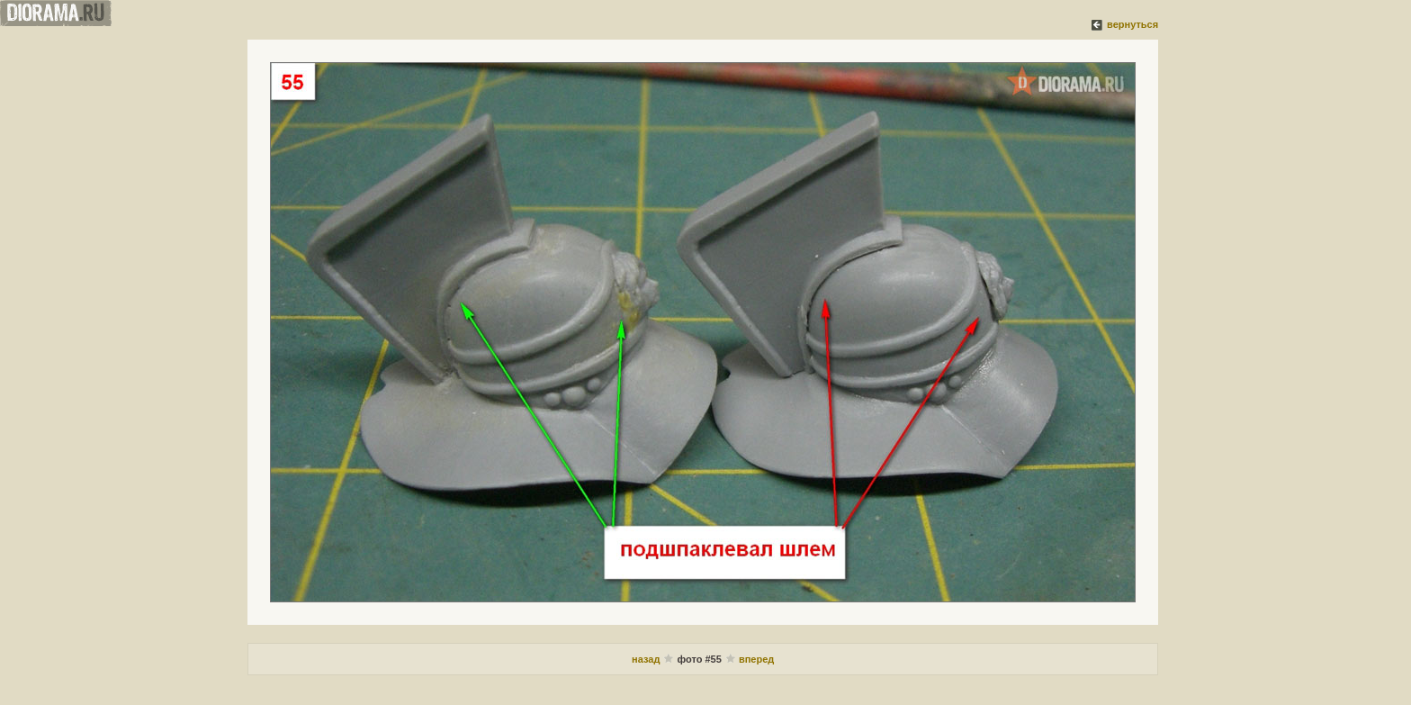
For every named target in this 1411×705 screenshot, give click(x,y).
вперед (756, 659)
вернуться (1132, 24)
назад (646, 659)
